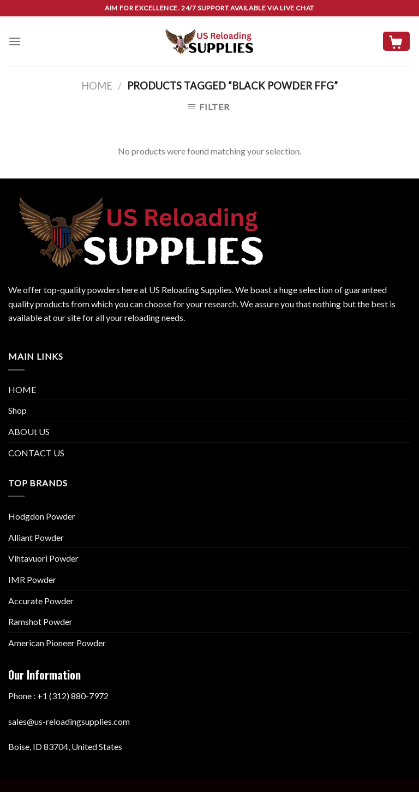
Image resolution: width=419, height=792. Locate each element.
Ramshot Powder (40, 621)
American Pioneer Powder (57, 643)
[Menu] (14, 41)
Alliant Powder (36, 537)
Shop (17, 410)
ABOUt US (29, 431)
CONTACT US (36, 453)
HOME (22, 389)
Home (96, 86)
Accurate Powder (41, 601)
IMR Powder (32, 579)
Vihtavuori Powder (43, 558)
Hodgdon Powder (41, 516)
